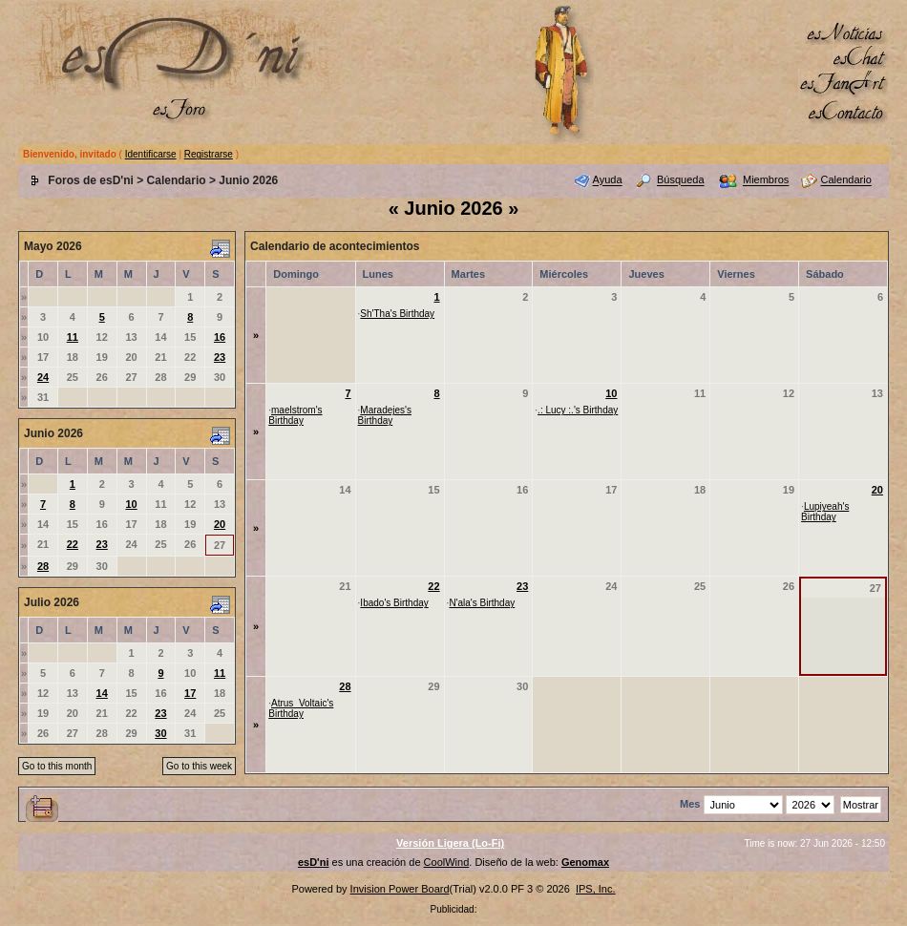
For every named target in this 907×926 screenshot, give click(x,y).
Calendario (176, 180)
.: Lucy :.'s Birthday (578, 410)
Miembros (766, 180)
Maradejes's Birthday (384, 415)
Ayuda (607, 180)
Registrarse (208, 154)
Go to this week (199, 766)
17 (190, 693)
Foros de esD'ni (91, 180)
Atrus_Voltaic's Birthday (300, 708)
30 (160, 733)
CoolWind (447, 862)
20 (219, 524)
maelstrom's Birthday (295, 415)
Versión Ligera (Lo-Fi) (450, 843)
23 (219, 357)
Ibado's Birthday (394, 603)
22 (72, 544)
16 (219, 337)
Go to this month (57, 766)
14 (102, 693)
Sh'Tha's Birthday (397, 313)
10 (131, 504)
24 (43, 377)
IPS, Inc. (596, 888)
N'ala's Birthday (482, 603)
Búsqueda (681, 180)
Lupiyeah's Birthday (825, 511)
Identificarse (151, 154)
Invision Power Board (400, 888)
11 (72, 337)
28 (43, 566)
